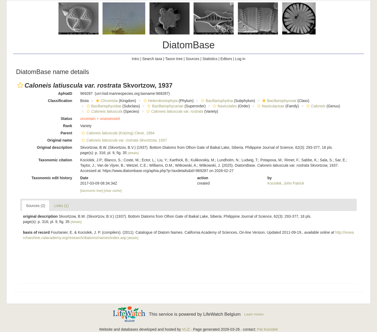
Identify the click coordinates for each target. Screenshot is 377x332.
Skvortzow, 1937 (123, 140)
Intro (135, 59)
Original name (59, 140)
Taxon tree (174, 59)
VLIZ (186, 329)
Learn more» (254, 314)
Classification (60, 101)
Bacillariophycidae (103, 106)
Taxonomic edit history (52, 178)
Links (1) (61, 206)
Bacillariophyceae (278, 101)
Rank (67, 126)
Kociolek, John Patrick (285, 183)
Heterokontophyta (160, 101)
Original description (54, 147)
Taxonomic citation (55, 160)
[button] (20, 85)
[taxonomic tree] (91, 191)
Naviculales (224, 106)
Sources (192, 59)
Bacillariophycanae (164, 106)
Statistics (209, 59)
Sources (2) (35, 206)
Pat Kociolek (267, 329)
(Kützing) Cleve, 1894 (117, 133)
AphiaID (65, 93)
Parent (66, 133)
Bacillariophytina (216, 101)
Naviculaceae (270, 106)
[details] (133, 153)
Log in (240, 59)
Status (66, 118)
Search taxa (152, 59)
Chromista (106, 101)
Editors (226, 59)
